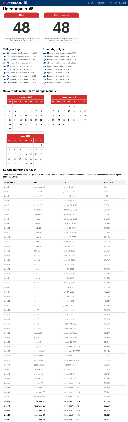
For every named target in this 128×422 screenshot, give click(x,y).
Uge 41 (6, 63)
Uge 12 (7, 237)
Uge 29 (7, 315)
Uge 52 (46, 63)
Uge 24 (7, 292)
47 (5, 120)
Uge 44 (6, 73)
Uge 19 (7, 269)
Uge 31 (7, 324)
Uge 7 (6, 214)
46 (5, 115)
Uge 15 (7, 251)
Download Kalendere (97, 3)
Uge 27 (7, 306)
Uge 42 (6, 66)
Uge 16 (7, 255)
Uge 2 (45, 69)
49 (5, 129)
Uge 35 (7, 342)
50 (48, 111)
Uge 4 (45, 76)
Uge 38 (6, 53)
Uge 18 (7, 265)
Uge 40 (6, 60)
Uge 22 (7, 283)
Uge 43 (6, 69)
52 (48, 120)
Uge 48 (7, 401)
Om (115, 3)
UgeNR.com (15, 2)
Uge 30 (7, 319)
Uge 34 (7, 338)
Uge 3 (45, 73)
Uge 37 (7, 351)
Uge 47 (6, 82)
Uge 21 (7, 278)
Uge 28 (7, 310)
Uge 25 (7, 296)
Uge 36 (7, 347)
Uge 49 (46, 53)
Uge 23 (7, 287)
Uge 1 (45, 66)
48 (5, 124)
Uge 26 (7, 301)
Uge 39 (6, 56)
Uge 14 (7, 246)
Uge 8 (6, 219)
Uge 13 (7, 242)
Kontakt (122, 3)
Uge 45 (6, 76)
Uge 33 (7, 333)
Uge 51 (46, 60)
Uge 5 (45, 79)
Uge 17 (7, 260)
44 (5, 106)
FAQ (110, 3)
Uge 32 (7, 328)
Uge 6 (45, 82)
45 (5, 111)
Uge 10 (7, 228)
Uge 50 (46, 56)
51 (48, 115)
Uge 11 (7, 233)
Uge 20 (7, 274)
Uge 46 (6, 79)
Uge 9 (6, 224)
